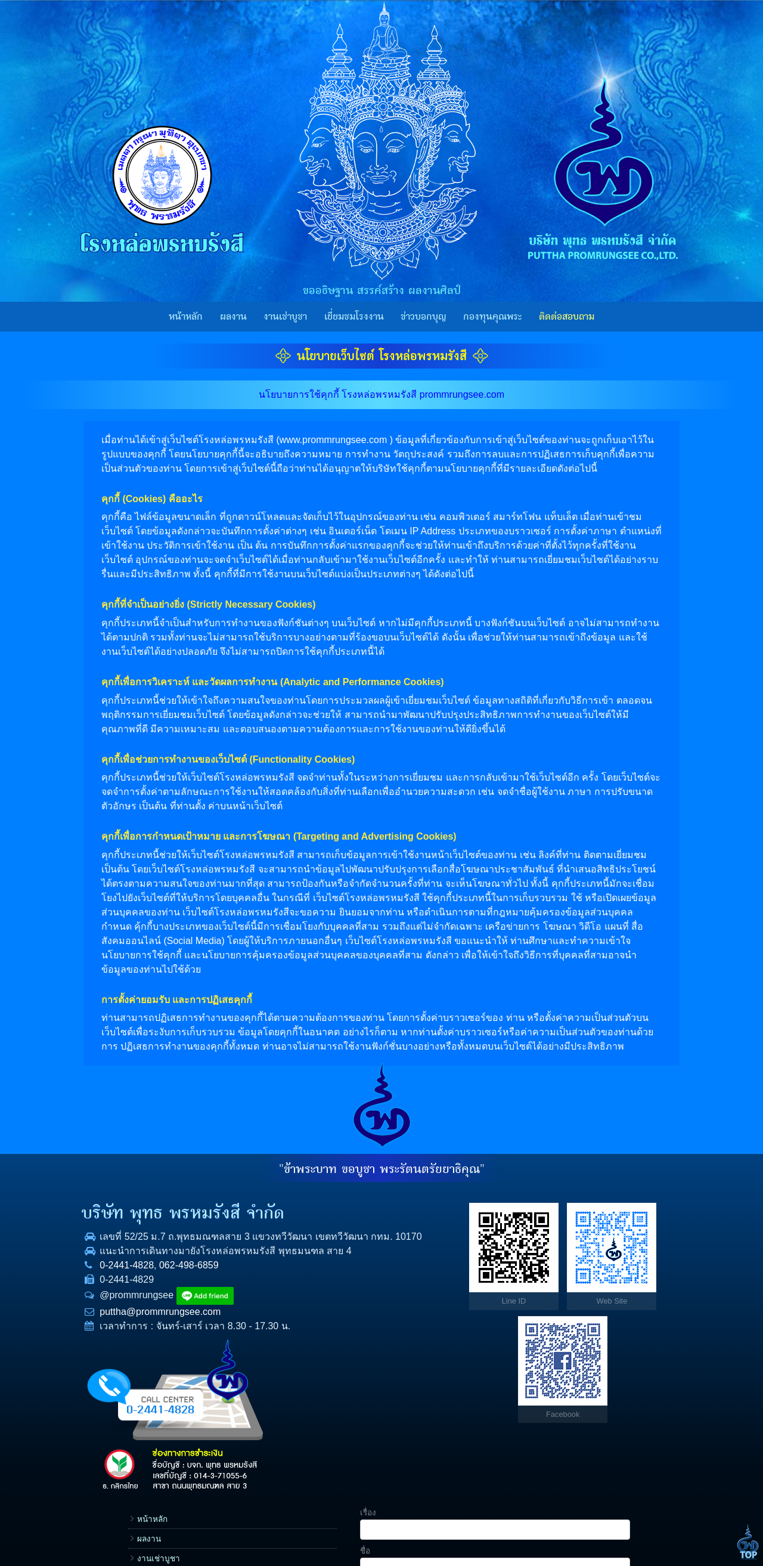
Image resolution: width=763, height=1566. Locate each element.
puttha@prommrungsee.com (139, 1340)
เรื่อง (547, 1203)
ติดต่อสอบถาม (566, 317)
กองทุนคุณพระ (492, 317)
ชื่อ (544, 1241)
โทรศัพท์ (554, 1279)
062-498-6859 (168, 1294)
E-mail (550, 1317)
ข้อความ (554, 1355)
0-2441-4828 (106, 1294)
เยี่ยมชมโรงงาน (354, 317)
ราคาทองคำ (479, 1327)
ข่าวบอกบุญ (423, 317)
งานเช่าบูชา (285, 317)
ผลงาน (233, 317)
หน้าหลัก (186, 317)
